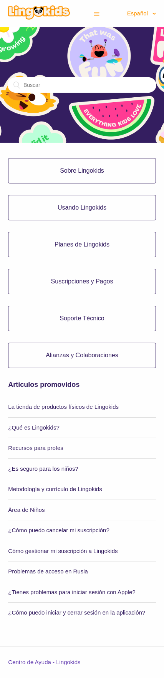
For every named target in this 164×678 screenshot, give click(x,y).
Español (138, 13)
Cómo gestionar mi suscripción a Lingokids (63, 551)
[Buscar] (82, 85)
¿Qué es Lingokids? (33, 427)
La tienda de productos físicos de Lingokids (63, 406)
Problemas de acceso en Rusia (48, 571)
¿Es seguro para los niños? (43, 468)
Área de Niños (26, 509)
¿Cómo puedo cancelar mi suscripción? (58, 530)
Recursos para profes (35, 448)
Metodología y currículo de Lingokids (55, 489)
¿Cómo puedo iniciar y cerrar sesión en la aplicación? (76, 612)
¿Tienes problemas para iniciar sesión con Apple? (71, 592)
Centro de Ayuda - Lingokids (44, 662)
